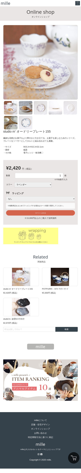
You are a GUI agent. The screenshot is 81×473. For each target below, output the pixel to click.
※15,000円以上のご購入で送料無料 (40, 223)
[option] (40, 65)
